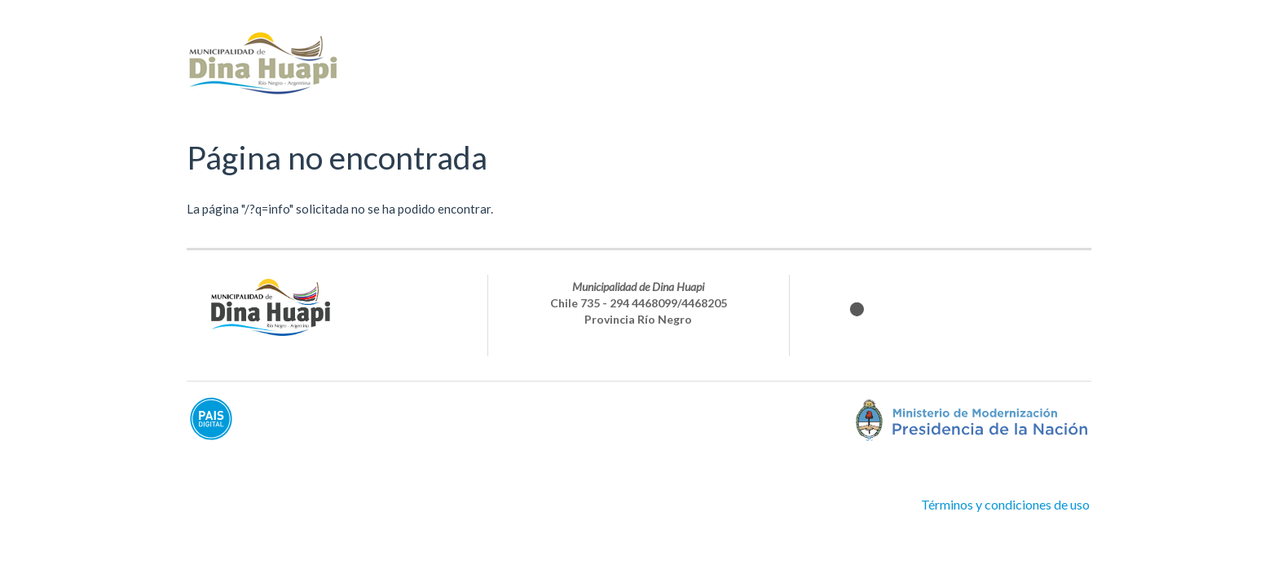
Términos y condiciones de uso (1005, 504)
